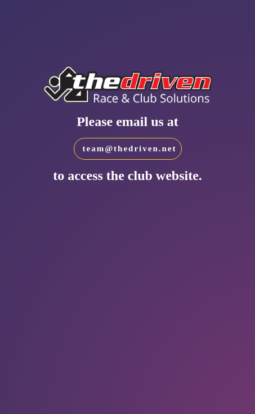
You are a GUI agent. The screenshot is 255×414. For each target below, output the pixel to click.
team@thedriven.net (130, 148)
